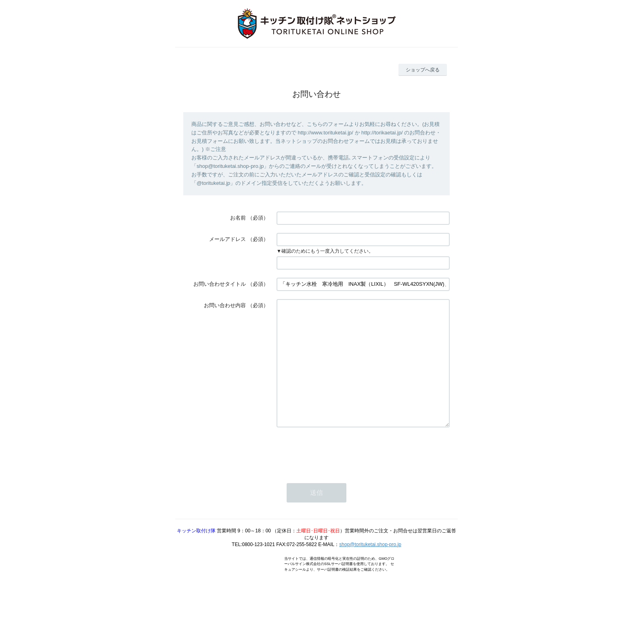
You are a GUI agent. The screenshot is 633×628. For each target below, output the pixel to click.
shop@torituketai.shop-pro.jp (370, 568)
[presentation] (338, 475)
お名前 (238, 218)
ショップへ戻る (423, 70)
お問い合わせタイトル (219, 284)
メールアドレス (227, 239)
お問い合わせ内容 (225, 305)
